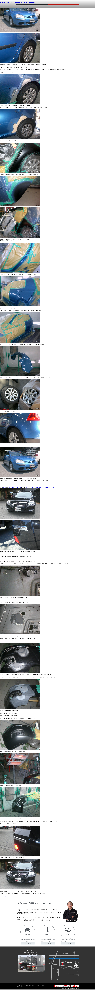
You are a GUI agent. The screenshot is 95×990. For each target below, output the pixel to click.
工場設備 (21, 986)
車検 (18, 986)
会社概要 (37, 985)
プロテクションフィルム (30, 985)
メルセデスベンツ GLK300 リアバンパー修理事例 (17, 3)
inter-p (4, 487)
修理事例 (22, 985)
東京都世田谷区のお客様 (49, 487)
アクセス (42, 985)
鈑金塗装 (18, 985)
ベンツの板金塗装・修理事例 (31, 896)
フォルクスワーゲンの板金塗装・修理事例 (34, 487)
